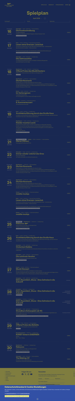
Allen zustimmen (9, 396)
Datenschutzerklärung (11, 393)
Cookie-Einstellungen (25, 393)
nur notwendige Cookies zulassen (21, 396)
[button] (37, 200)
